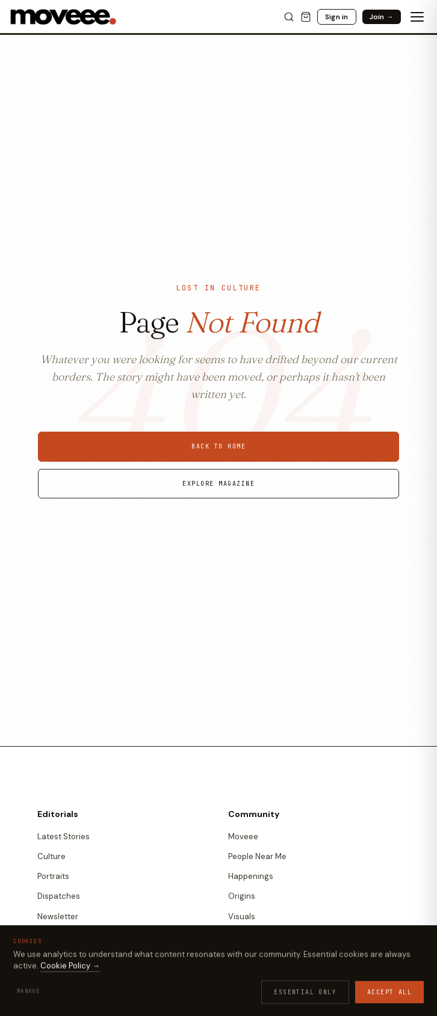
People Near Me (257, 856)
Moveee (243, 836)
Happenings (250, 876)
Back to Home (218, 446)
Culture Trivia (62, 1011)
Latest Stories (63, 836)
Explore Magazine (218, 484)
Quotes (242, 936)
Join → (382, 17)
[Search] (289, 16)
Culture (51, 856)
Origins (241, 896)
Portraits (53, 876)
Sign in (337, 17)
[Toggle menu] (417, 17)
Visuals (241, 916)
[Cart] (305, 16)
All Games (56, 991)
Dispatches (58, 896)
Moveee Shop (253, 991)
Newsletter (57, 916)
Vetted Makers (255, 1011)
